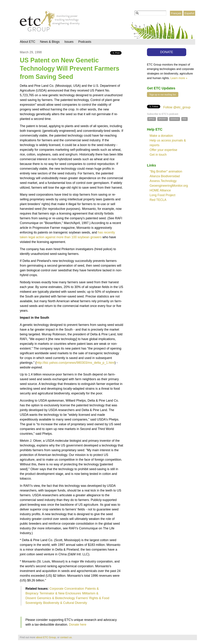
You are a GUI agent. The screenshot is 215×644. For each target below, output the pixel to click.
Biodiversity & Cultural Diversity (65, 603)
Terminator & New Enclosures (60, 593)
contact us (66, 637)
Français (176, 13)
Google (174, 119)
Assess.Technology (163, 181)
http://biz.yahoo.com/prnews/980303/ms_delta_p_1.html (75, 362)
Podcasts (84, 41)
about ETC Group (46, 637)
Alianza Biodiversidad (165, 176)
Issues (68, 41)
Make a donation (161, 135)
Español (189, 13)
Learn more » (178, 78)
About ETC (27, 41)
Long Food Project (162, 195)
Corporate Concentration (66, 588)
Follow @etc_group (176, 107)
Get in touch (158, 154)
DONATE (166, 52)
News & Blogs (50, 41)
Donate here (77, 624)
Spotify (163, 119)
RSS (184, 119)
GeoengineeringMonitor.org (169, 185)
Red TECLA (158, 200)
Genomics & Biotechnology (56, 598)
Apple (152, 119)
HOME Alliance (160, 190)
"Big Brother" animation (166, 171)
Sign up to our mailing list (162, 94)
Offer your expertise (163, 150)
